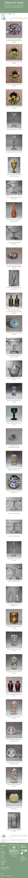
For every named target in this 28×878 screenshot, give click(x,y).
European (9, 13)
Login (2, 873)
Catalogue (3, 13)
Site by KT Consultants (6, 875)
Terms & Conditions (5, 867)
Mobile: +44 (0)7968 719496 (3, 862)
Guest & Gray (14, 2)
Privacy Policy (24, 859)
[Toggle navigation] (2, 11)
